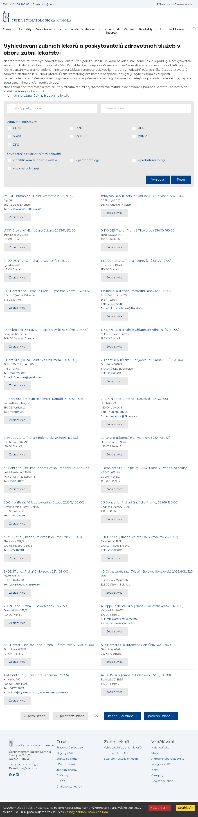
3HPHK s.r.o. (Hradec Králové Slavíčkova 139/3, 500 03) (139, 537)
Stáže (155, 753)
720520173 (17, 481)
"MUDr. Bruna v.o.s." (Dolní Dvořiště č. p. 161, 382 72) (40, 196)
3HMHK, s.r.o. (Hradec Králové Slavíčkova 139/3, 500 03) (43, 537)
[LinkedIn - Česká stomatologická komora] (17, 774)
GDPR (61, 781)
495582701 (17, 550)
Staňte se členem (68, 758)
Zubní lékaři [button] (43, 29)
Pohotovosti (68, 29)
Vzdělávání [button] (89, 29)
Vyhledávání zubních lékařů (123, 747)
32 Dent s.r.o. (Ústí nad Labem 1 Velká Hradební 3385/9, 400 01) (49, 468)
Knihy (155, 769)
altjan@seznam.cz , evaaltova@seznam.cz (41, 692)
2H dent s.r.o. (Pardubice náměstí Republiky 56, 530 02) (43, 399)
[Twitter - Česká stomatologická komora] (14, 774)
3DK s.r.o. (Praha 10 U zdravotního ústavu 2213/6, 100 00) (44, 502)
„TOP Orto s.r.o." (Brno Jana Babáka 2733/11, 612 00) (40, 230)
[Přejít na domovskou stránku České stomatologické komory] (32, 744)
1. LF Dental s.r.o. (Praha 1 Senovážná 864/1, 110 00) (136, 260)
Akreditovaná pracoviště (167, 758)
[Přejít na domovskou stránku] (37, 16)
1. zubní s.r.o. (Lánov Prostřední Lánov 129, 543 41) (136, 291)
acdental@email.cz (123, 623)
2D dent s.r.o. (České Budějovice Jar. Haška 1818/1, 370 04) (142, 360)
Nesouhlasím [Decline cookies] (159, 807)
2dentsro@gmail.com (28, 377)
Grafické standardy (69, 786)
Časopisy (157, 775)
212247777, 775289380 (122, 619)
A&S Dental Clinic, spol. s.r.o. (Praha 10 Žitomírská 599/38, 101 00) (49, 645)
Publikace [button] (176, 29)
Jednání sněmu (67, 769)
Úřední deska (66, 764)
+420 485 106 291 (118, 412)
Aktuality (25, 29)
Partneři (130, 29)
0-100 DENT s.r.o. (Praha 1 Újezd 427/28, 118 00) (37, 260)
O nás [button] (7, 29)
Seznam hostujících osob (121, 758)
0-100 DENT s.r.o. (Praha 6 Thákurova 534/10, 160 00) (138, 230)
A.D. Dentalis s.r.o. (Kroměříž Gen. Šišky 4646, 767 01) (137, 645)
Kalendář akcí (160, 747)
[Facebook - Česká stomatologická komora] (10, 774)
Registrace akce (162, 781)
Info (163, 29)
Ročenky (62, 775)
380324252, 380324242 (25, 209)
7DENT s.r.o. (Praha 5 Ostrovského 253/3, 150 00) (38, 606)
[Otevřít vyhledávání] (194, 29)
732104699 (17, 412)
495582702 (114, 550)
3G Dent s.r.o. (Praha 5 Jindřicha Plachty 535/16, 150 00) (139, 502)
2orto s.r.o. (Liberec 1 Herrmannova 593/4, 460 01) (135, 437)
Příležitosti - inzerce (112, 31)
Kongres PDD (160, 764)
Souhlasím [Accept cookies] (186, 807)
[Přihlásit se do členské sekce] (176, 4)
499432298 (114, 304)
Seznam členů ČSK (117, 753)
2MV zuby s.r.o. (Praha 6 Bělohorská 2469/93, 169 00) (41, 437)
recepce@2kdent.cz (124, 416)
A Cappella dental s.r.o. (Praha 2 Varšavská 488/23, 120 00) (142, 606)
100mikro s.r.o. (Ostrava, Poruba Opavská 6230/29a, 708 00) (46, 330)
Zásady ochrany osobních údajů (88, 812)
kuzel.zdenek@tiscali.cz (126, 308)
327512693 (17, 688)
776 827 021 (18, 373)
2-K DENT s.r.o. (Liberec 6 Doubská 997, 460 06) (134, 399)
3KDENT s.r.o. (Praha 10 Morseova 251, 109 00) (36, 571)
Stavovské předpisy (70, 747)
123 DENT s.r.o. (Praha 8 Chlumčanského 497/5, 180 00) (140, 330)
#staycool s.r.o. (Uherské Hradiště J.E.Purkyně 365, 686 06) (142, 196)
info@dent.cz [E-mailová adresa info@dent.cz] (50, 4)
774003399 (17, 515)
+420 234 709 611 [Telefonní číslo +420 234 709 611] (18, 4)
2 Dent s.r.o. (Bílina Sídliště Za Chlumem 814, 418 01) (40, 360)
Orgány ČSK (65, 753)
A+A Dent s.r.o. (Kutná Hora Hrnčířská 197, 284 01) (39, 675)
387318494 (114, 373)
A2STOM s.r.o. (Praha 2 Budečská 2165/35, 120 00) (136, 675)
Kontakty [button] (146, 29)
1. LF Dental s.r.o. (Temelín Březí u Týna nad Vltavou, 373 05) (47, 291)
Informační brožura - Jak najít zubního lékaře (36, 95)
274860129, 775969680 (25, 584)
